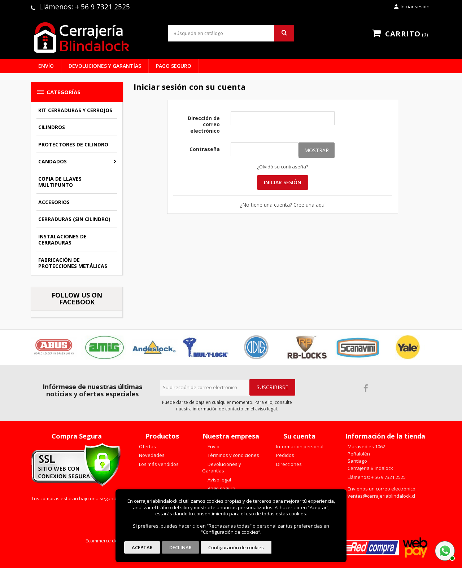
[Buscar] (231, 33)
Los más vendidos (158, 464)
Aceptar (142, 547)
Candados (52, 161)
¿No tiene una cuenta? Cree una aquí (283, 204)
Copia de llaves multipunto (60, 182)
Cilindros (51, 127)
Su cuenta (299, 436)
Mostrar (316, 150)
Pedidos (284, 455)
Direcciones (288, 464)
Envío (46, 65)
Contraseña (204, 149)
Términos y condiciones (232, 455)
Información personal (299, 446)
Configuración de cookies (236, 547)
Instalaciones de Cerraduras (62, 239)
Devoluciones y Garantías (105, 65)
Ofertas (147, 446)
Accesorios (54, 202)
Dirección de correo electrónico (204, 124)
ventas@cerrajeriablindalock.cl (381, 496)
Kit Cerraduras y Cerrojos (75, 110)
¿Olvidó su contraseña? (282, 166)
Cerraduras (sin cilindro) (74, 219)
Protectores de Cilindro (73, 144)
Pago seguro (173, 65)
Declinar (180, 547)
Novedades (151, 455)
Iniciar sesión (282, 182)
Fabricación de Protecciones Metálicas (72, 263)
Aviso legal (218, 479)
